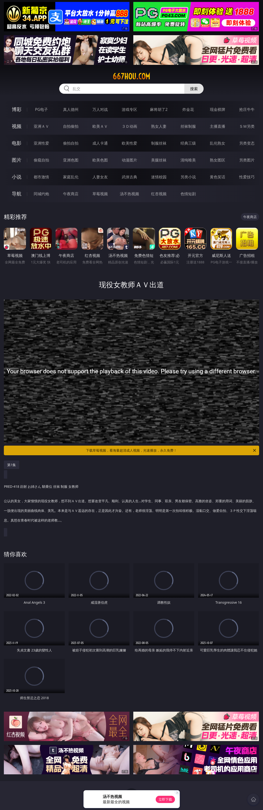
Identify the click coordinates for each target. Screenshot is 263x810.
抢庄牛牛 (247, 109)
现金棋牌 (217, 109)
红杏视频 (159, 193)
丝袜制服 (188, 126)
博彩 (16, 109)
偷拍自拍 (70, 143)
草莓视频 (100, 193)
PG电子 (41, 109)
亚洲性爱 (41, 143)
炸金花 (188, 109)
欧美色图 (100, 160)
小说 (16, 177)
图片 (16, 160)
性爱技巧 (247, 177)
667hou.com (131, 76)
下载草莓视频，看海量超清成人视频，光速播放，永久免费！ (171, 450)
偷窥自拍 (41, 160)
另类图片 (247, 160)
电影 (16, 143)
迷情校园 (159, 177)
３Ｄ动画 (129, 126)
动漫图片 (129, 160)
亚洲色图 (70, 160)
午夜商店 (70, 193)
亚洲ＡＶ (41, 126)
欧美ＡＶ (100, 126)
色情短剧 (188, 193)
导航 (16, 193)
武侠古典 (129, 177)
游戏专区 (129, 109)
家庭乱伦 (70, 177)
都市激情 (41, 177)
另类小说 (188, 177)
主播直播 (217, 126)
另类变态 (247, 143)
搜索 (194, 88)
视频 (16, 126)
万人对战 (100, 109)
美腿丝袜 (159, 160)
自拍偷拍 (70, 126)
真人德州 (70, 109)
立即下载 (165, 799)
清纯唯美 (188, 160)
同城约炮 (41, 193)
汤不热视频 (129, 193)
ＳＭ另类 (247, 126)
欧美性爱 (129, 143)
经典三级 (188, 143)
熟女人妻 (159, 126)
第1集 (11, 464)
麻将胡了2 (158, 109)
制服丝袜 (159, 143)
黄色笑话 (217, 177)
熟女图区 (217, 160)
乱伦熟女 (217, 143)
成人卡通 (100, 143)
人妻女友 (100, 177)
